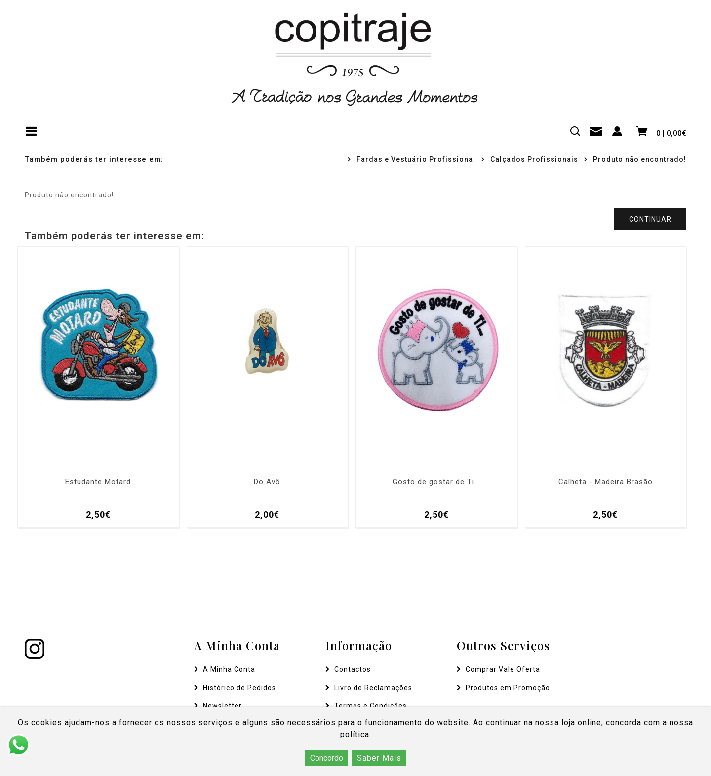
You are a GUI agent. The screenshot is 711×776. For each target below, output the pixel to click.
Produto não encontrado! (639, 159)
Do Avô (267, 482)
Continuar (650, 219)
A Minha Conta (229, 669)
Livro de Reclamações (373, 688)
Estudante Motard (98, 482)
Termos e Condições (370, 706)
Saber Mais (379, 758)
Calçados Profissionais (534, 159)
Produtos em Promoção (508, 688)
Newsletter (222, 706)
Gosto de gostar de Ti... (436, 482)
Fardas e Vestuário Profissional (415, 159)
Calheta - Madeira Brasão (605, 482)
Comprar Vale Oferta (503, 669)
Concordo (326, 758)
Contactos (352, 669)
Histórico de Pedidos (239, 688)
